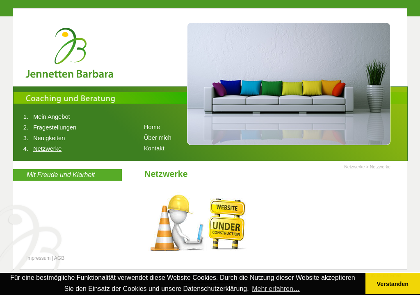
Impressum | (39, 258)
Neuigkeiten (49, 138)
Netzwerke (47, 148)
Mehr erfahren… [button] (276, 288)
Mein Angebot (51, 116)
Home (152, 127)
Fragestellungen (54, 127)
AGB (59, 258)
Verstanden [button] (393, 284)
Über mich (157, 137)
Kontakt (154, 148)
